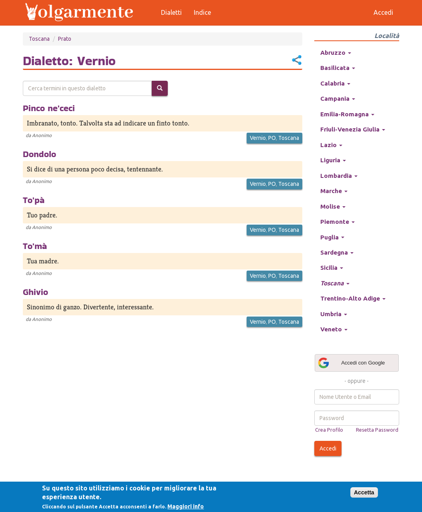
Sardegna (337, 252)
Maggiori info (185, 506)
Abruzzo (335, 52)
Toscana (39, 39)
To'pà (33, 199)
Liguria (333, 160)
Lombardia (339, 175)
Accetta (364, 492)
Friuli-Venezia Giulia (352, 129)
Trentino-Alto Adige (353, 298)
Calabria (335, 83)
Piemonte (337, 221)
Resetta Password (377, 429)
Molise (333, 206)
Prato (64, 39)
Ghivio (35, 291)
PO (272, 138)
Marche (334, 190)
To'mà (35, 245)
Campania (337, 98)
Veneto (334, 329)
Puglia (332, 237)
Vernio (258, 138)
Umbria (333, 314)
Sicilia (331, 267)
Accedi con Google (351, 363)
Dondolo (39, 153)
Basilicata (337, 67)
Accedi (328, 448)
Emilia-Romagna (347, 114)
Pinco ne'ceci (49, 108)
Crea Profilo (329, 429)
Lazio (331, 144)
